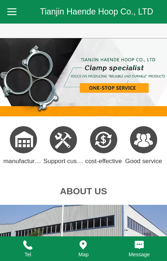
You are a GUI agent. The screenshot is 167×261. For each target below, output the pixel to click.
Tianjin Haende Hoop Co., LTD (96, 11)
